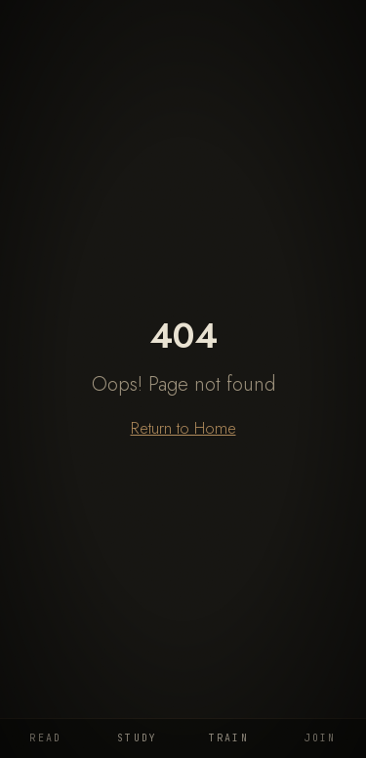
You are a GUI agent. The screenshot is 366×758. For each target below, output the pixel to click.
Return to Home (183, 428)
